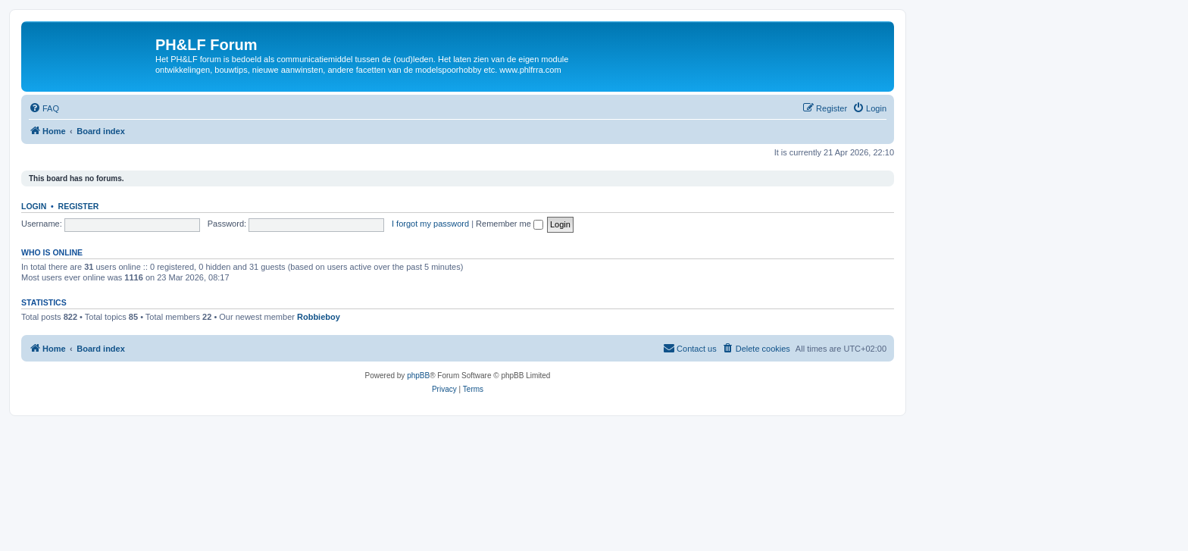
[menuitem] (44, 108)
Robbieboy (318, 316)
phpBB (418, 375)
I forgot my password (430, 223)
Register (78, 206)
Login (33, 206)
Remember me (509, 223)
